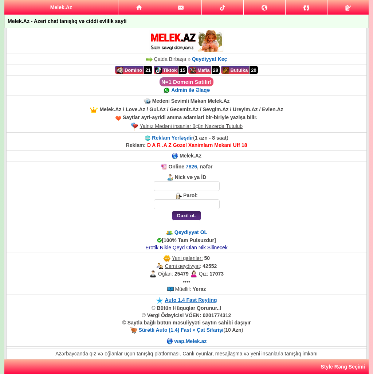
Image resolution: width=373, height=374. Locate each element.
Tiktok (166, 70)
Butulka (235, 70)
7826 (191, 167)
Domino (129, 70)
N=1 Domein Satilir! (186, 82)
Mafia (200, 70)
